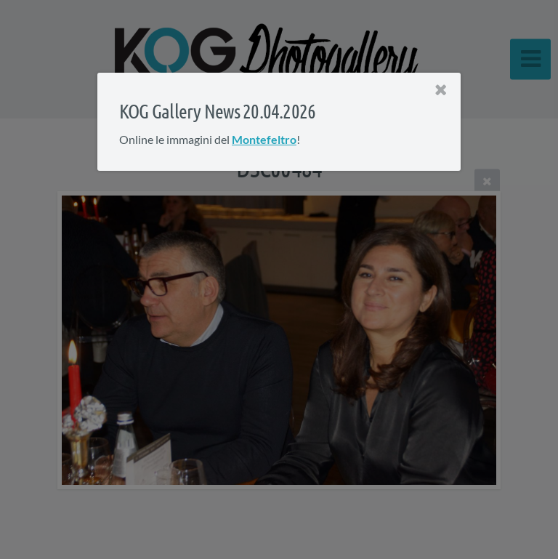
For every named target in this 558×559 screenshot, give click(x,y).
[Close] (441, 90)
